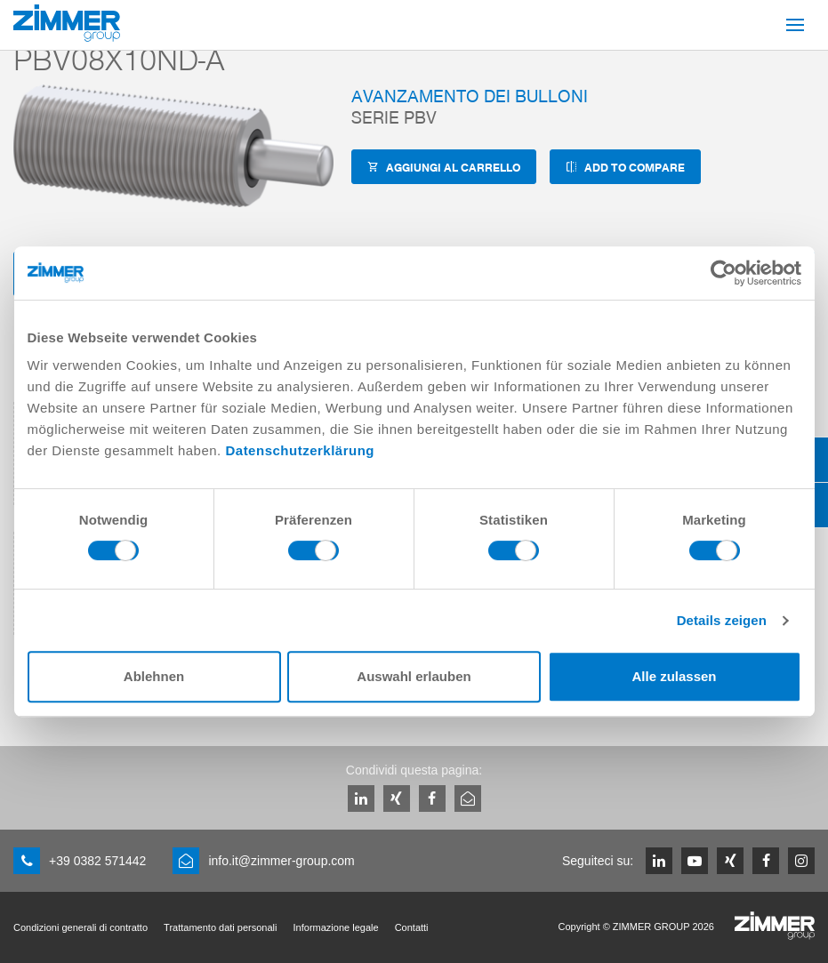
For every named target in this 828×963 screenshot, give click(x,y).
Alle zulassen (673, 676)
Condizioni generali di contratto (80, 927)
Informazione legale (336, 927)
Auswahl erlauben (413, 676)
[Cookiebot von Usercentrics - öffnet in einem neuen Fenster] (723, 273)
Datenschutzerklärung (299, 450)
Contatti (412, 927)
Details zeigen (722, 620)
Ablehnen (154, 676)
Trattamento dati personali (220, 927)
